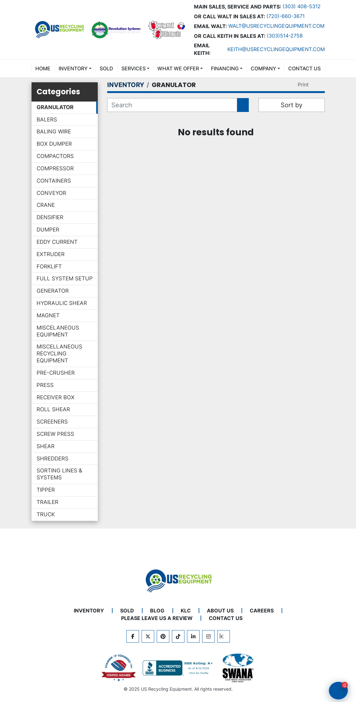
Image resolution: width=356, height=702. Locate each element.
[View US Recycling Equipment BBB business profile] (179, 668)
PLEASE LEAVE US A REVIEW (157, 618)
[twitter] (148, 636)
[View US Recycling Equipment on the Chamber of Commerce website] (119, 668)
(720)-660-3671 (285, 16)
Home (42, 68)
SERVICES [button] (133, 68)
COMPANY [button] (263, 68)
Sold (106, 68)
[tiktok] (178, 636)
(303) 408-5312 (302, 6)
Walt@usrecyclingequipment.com (276, 26)
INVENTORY (73, 68)
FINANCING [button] (225, 68)
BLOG (157, 610)
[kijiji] (223, 636)
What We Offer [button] (178, 68)
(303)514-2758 (285, 35)
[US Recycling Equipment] (178, 580)
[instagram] (208, 636)
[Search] (172, 105)
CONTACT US (304, 68)
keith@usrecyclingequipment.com (276, 49)
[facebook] (132, 636)
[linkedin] (193, 636)
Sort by (291, 105)
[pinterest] (163, 636)
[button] (75, 68)
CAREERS (262, 610)
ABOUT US (220, 610)
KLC (186, 610)
